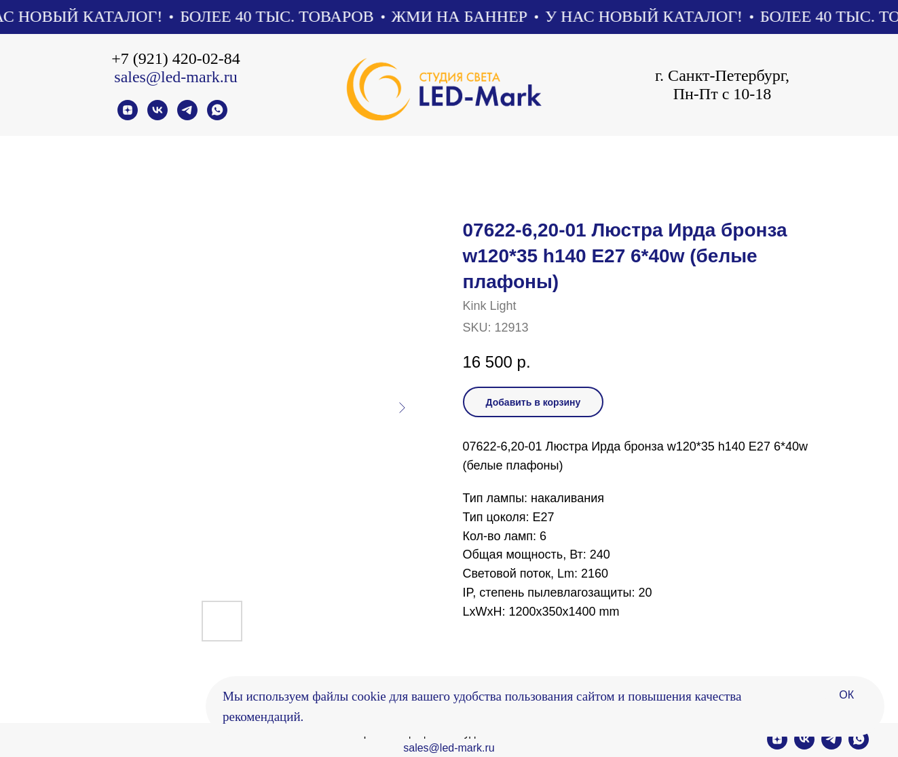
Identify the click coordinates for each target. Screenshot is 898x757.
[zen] (127, 116)
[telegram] (187, 116)
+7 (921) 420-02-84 (175, 58)
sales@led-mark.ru (175, 77)
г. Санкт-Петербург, (722, 75)
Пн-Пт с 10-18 (722, 94)
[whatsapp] (217, 116)
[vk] (157, 116)
